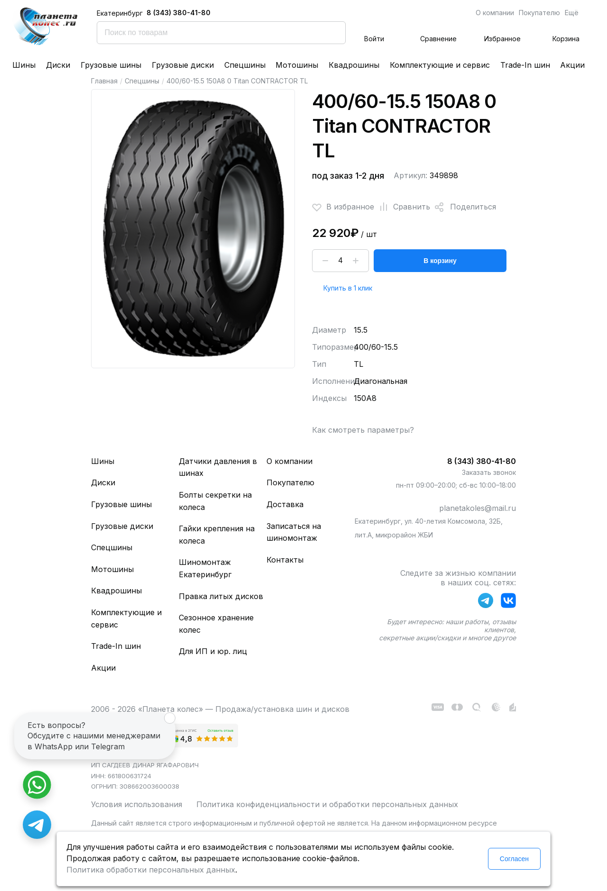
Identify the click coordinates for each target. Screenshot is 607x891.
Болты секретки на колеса (215, 501)
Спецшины (245, 65)
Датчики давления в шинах (218, 467)
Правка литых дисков (221, 596)
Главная (104, 81)
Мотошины (297, 65)
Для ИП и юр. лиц (213, 651)
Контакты (285, 559)
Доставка (285, 504)
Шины (24, 65)
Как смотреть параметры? (363, 430)
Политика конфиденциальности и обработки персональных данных (327, 804)
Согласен (514, 859)
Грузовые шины (111, 65)
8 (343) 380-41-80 (179, 13)
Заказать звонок (489, 472)
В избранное (343, 207)
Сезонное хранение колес (216, 624)
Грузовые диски (183, 65)
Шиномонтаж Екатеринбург (205, 568)
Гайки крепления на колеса (217, 535)
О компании (495, 13)
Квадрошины (354, 65)
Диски (58, 65)
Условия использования (136, 804)
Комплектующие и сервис (440, 65)
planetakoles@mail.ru (477, 508)
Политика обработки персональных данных (150, 869)
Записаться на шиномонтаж (294, 532)
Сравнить (402, 207)
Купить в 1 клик (347, 288)
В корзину (440, 260)
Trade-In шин (525, 65)
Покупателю (539, 13)
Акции (572, 65)
